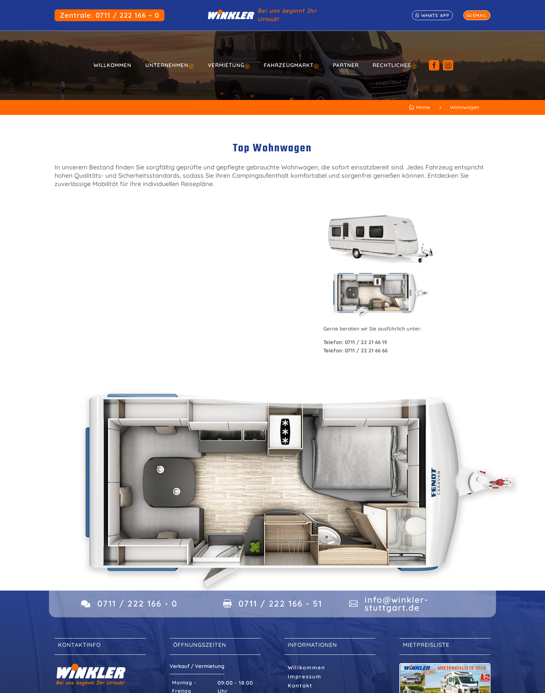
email (480, 15)
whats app (435, 15)
